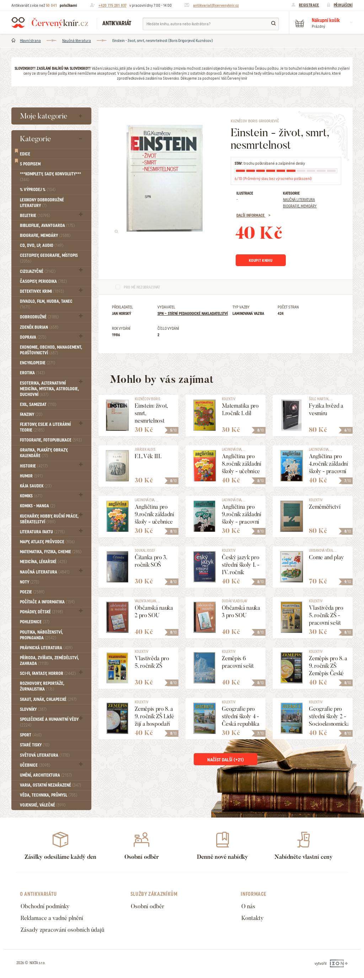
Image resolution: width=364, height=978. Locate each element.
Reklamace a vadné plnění (52, 918)
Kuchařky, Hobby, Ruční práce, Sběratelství (49, 519)
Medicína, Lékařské (43, 561)
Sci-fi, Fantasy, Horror (48, 673)
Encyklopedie (37, 362)
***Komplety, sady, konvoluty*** (50, 176)
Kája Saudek (36, 485)
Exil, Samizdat (38, 404)
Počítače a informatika (47, 601)
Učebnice (35, 765)
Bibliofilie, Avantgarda (47, 225)
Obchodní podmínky (45, 906)
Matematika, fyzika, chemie (50, 551)
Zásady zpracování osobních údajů (62, 930)
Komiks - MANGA (37, 505)
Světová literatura (45, 755)
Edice (25, 154)
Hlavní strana (30, 40)
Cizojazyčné (37, 271)
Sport (31, 735)
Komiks (31, 495)
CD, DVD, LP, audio (41, 245)
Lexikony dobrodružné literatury (42, 202)
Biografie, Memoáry (45, 235)
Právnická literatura (46, 647)
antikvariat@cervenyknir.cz (216, 5)
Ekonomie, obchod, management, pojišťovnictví (51, 350)
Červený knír (49, 22)
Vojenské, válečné (42, 805)
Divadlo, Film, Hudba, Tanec (46, 304)
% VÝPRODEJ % (37, 189)
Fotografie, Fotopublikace (51, 440)
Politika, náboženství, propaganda (41, 635)
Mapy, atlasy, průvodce (47, 541)
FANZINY (31, 414)
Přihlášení (343, 5)
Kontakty (252, 918)
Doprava (33, 337)
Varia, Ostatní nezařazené (50, 785)
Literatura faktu (42, 531)
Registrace (309, 5)
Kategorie (35, 138)
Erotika (32, 372)
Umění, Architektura (46, 775)
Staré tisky (34, 744)
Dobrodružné (39, 316)
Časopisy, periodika (43, 281)
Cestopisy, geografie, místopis (49, 258)
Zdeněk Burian (39, 327)
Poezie (32, 592)
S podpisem (30, 164)
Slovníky (33, 709)
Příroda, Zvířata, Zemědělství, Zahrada (49, 660)
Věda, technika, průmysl (48, 795)
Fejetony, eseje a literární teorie (45, 427)
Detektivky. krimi (42, 291)
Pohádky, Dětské (41, 611)
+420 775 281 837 (112, 5)
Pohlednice (34, 621)
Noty (29, 582)
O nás (248, 906)
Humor (31, 476)
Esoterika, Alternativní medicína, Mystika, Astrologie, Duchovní (49, 389)
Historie (34, 466)
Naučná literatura (76, 40)
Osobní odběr (147, 906)
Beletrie (35, 215)
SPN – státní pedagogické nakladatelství (192, 313)
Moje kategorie (43, 116)
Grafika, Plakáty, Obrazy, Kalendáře (44, 453)
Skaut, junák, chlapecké (48, 699)
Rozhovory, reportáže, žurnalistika (42, 686)
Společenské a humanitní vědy (49, 722)
